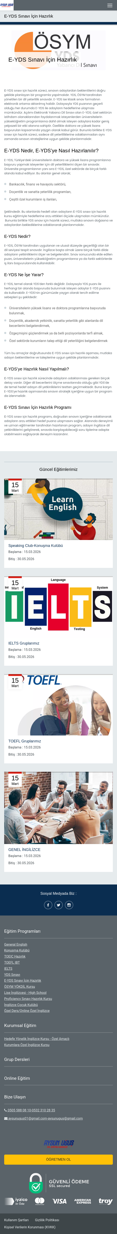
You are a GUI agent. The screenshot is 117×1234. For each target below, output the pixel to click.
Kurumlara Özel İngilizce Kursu (26, 1045)
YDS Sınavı (12, 975)
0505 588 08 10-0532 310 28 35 (29, 1110)
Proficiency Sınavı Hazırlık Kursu (28, 999)
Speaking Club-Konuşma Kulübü (35, 546)
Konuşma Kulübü (17, 950)
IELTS (8, 969)
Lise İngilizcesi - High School (25, 993)
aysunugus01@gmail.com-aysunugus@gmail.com (43, 1118)
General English (15, 945)
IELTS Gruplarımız (23, 643)
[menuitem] (58, 945)
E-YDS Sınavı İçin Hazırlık (28, 16)
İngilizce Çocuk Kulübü (21, 1005)
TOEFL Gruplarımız (24, 741)
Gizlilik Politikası (47, 1220)
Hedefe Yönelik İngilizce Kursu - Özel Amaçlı (36, 1039)
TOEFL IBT (12, 963)
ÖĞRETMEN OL (58, 1159)
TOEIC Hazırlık (15, 956)
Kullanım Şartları (16, 1220)
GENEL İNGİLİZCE (24, 850)
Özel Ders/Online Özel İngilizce (27, 1011)
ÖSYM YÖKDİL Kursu (19, 987)
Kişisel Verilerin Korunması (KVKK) (29, 1227)
